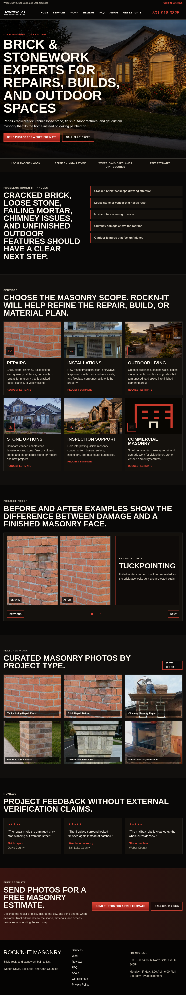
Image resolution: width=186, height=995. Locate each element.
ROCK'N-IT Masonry (32, 952)
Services (59, 12)
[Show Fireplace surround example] (100, 614)
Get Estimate (132, 12)
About (114, 12)
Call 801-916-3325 (173, 3)
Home (44, 12)
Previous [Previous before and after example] (15, 614)
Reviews (88, 12)
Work (74, 12)
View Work (170, 665)
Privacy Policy (80, 984)
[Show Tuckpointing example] (92, 614)
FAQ (102, 12)
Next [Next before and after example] (173, 614)
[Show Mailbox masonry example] (96, 614)
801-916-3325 (165, 12)
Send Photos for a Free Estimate (32, 137)
